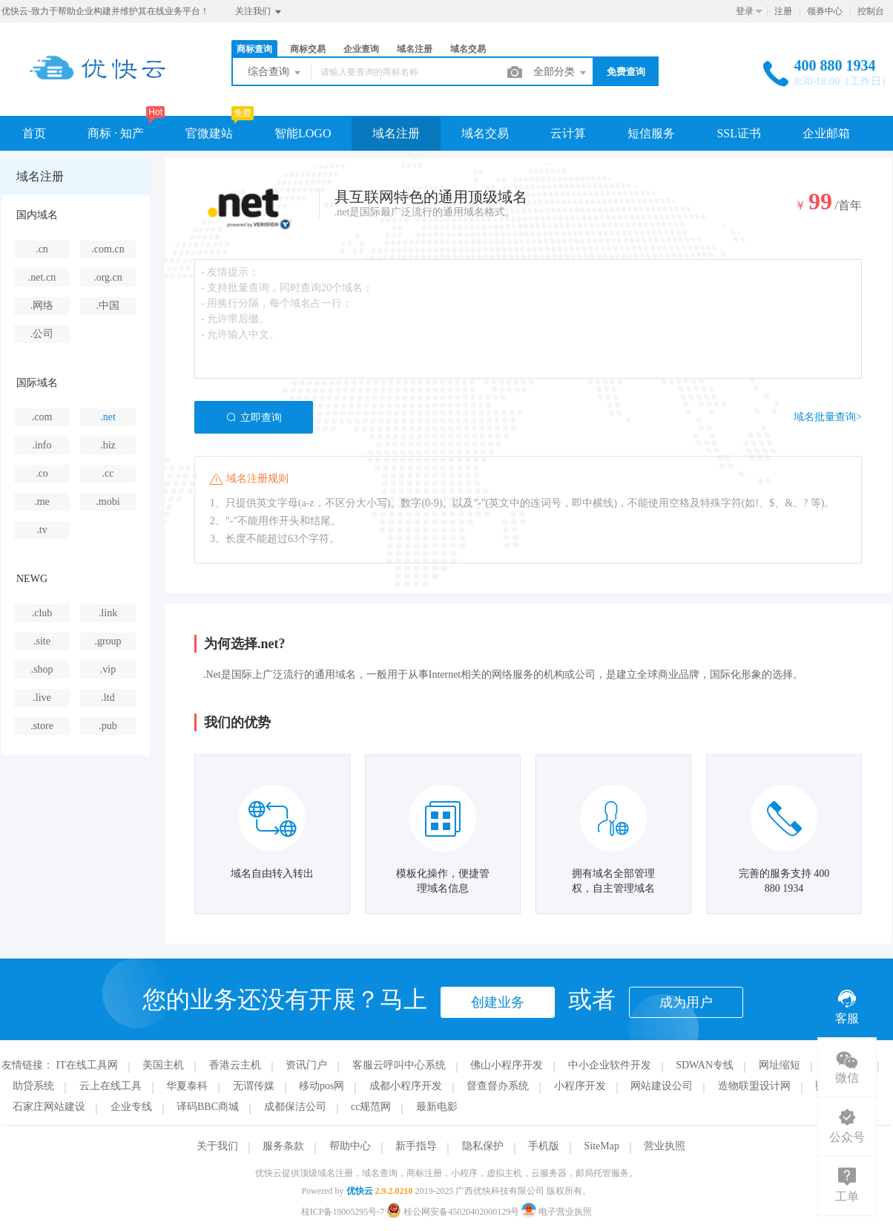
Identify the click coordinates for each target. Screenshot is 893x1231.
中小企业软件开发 (609, 1065)
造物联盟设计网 (754, 1085)
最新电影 (437, 1106)
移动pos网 (321, 1085)
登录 (745, 11)
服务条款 (283, 1146)
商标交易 (308, 49)
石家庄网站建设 (49, 1106)
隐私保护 (483, 1146)
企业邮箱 (826, 133)
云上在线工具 (110, 1085)
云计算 (568, 133)
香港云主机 (235, 1065)
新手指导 (416, 1146)
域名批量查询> (828, 416)
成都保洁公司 (295, 1106)
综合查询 (275, 73)
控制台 (870, 11)
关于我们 (217, 1146)
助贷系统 (33, 1085)
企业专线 (131, 1106)
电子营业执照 (556, 1211)
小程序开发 (580, 1085)
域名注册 (414, 49)
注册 (783, 11)
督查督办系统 (498, 1085)
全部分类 (560, 73)
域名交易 (468, 49)
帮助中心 (350, 1146)
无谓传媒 (253, 1085)
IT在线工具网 (87, 1065)
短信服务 (651, 133)
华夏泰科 (187, 1085)
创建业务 (497, 1002)
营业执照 (664, 1146)
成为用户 (686, 1002)
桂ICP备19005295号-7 (343, 1211)
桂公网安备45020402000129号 (453, 1211)
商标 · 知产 (116, 133)
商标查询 (254, 49)
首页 (34, 133)
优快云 (359, 1191)
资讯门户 (306, 1065)
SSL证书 (738, 133)
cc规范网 (371, 1106)
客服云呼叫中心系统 (399, 1065)
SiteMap (601, 1146)
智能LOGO (302, 133)
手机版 (543, 1146)
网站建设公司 (661, 1085)
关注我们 (259, 12)
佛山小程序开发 (506, 1065)
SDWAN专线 (705, 1065)
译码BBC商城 (208, 1106)
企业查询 (361, 49)
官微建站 (209, 133)
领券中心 (825, 11)
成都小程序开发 (405, 1085)
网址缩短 (779, 1065)
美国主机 (163, 1065)
